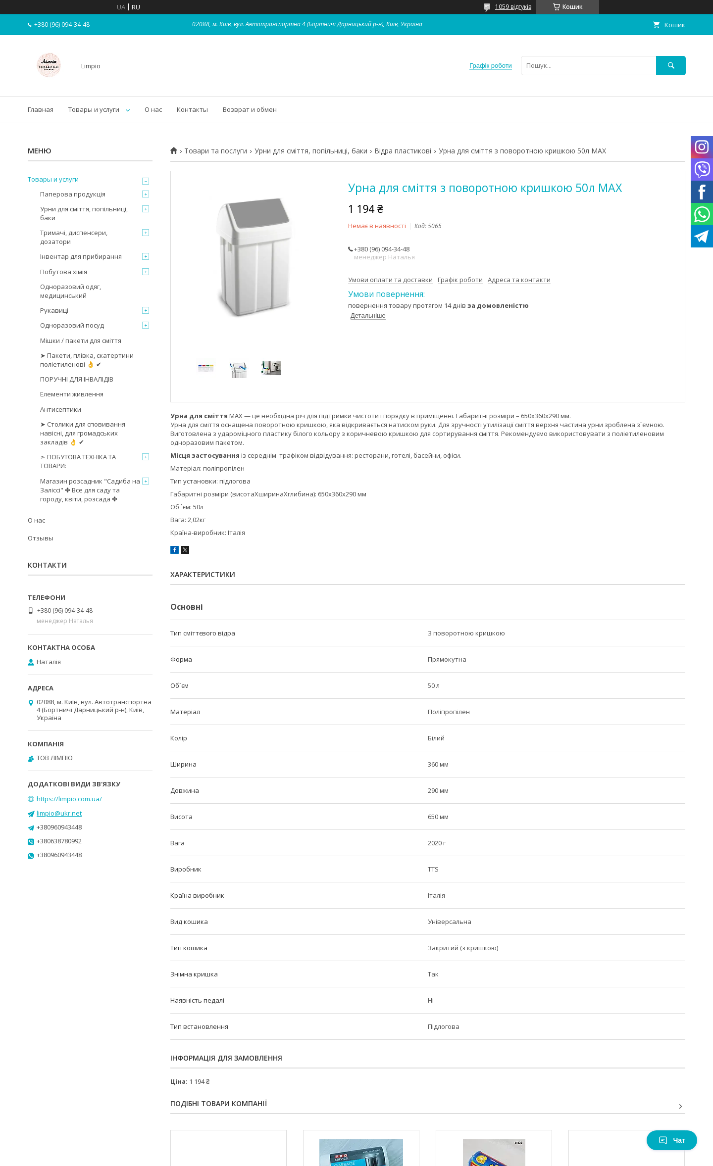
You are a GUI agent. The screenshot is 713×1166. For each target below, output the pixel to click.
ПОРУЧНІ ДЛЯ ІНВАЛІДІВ (76, 379)
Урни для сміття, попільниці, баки (311, 151)
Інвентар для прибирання (81, 256)
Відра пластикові (402, 151)
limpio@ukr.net (59, 813)
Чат (672, 1140)
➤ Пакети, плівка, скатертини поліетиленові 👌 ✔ (87, 360)
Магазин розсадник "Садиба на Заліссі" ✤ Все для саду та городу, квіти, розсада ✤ (90, 490)
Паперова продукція (72, 194)
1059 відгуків (513, 6)
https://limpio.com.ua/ (69, 799)
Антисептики (60, 409)
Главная (40, 109)
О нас (153, 109)
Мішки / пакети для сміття (80, 340)
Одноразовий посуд (72, 325)
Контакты (192, 109)
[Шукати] (671, 65)
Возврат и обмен (250, 109)
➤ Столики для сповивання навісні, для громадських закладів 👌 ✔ (82, 433)
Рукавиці (54, 310)
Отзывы (40, 538)
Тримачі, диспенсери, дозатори (73, 237)
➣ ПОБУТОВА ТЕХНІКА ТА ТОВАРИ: (78, 461)
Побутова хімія (63, 271)
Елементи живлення (71, 393)
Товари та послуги (215, 151)
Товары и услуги (93, 109)
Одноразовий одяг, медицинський (70, 291)
